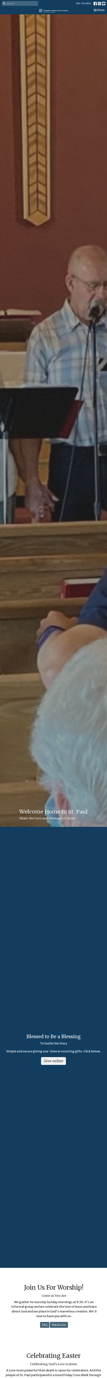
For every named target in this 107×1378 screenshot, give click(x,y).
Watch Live (59, 1324)
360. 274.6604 (83, 3)
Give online (53, 1061)
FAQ (44, 1324)
